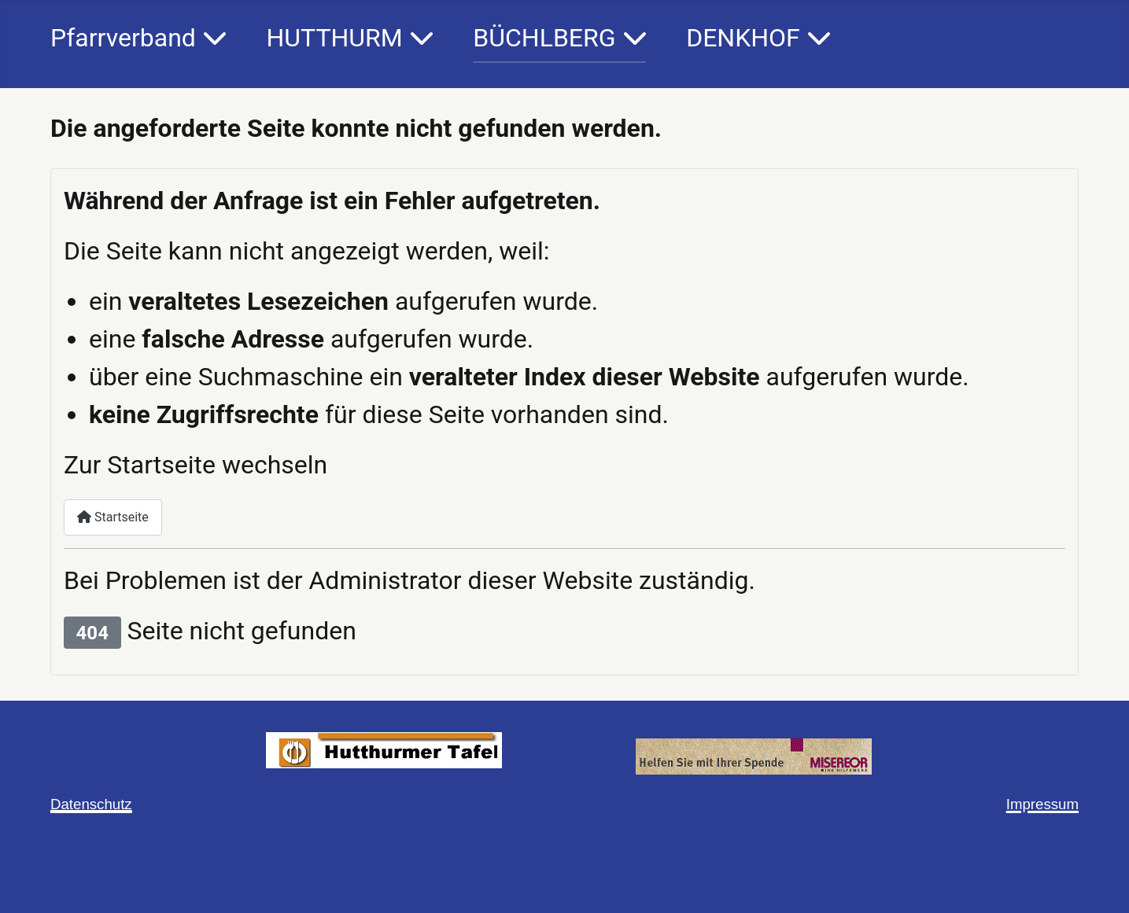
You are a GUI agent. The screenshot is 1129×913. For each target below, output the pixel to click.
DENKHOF (743, 38)
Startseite (113, 517)
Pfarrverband (123, 38)
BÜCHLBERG (544, 38)
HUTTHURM (334, 38)
